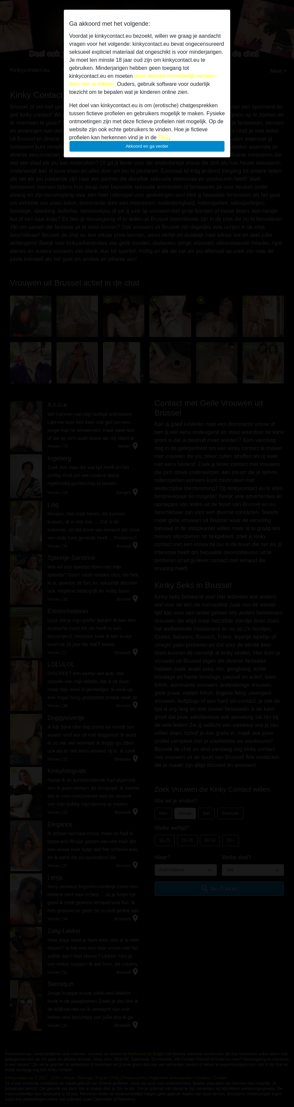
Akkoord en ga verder (147, 146)
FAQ (163, 137)
